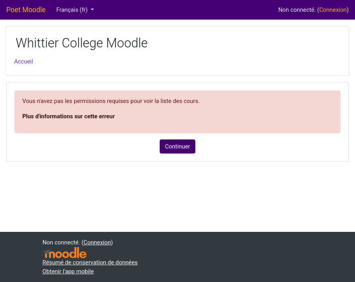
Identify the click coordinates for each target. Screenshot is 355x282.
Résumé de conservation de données (90, 262)
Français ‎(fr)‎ (72, 9)
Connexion (333, 9)
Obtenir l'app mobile (68, 271)
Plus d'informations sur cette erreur (68, 116)
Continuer (177, 146)
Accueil (23, 61)
